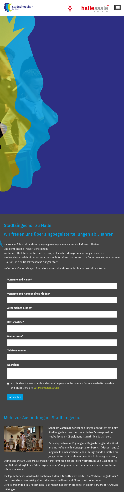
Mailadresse (15, 336)
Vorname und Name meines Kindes (28, 293)
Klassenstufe (15, 322)
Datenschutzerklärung (46, 387)
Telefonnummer (16, 350)
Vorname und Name (19, 279)
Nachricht (13, 364)
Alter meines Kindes (19, 308)
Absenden (15, 397)
